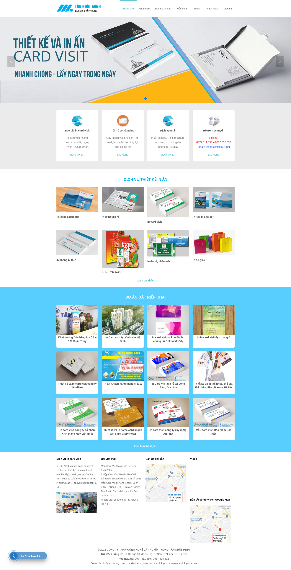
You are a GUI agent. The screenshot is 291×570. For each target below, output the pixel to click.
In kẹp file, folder (203, 216)
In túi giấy (199, 260)
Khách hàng (211, 8)
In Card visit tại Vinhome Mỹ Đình (123, 339)
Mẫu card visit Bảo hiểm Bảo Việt (213, 432)
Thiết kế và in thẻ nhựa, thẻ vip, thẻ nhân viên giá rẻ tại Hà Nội (213, 385)
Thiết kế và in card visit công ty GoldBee (77, 385)
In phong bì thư (65, 260)
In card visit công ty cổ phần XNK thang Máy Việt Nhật (77, 432)
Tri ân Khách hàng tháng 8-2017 (122, 383)
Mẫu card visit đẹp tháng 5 (213, 337)
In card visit (154, 221)
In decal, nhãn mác (159, 261)
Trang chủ (128, 8)
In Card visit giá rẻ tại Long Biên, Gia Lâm (168, 385)
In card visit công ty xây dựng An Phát (168, 432)
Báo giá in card (163, 8)
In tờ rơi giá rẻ (110, 216)
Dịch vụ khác (146, 280)
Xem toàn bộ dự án (145, 446)
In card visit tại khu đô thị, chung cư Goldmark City (168, 339)
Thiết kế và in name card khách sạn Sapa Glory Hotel (123, 432)
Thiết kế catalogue (67, 216)
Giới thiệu (144, 8)
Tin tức (196, 8)
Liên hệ (228, 8)
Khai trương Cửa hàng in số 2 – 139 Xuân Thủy (77, 339)
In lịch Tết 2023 (111, 272)
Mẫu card (182, 8)
